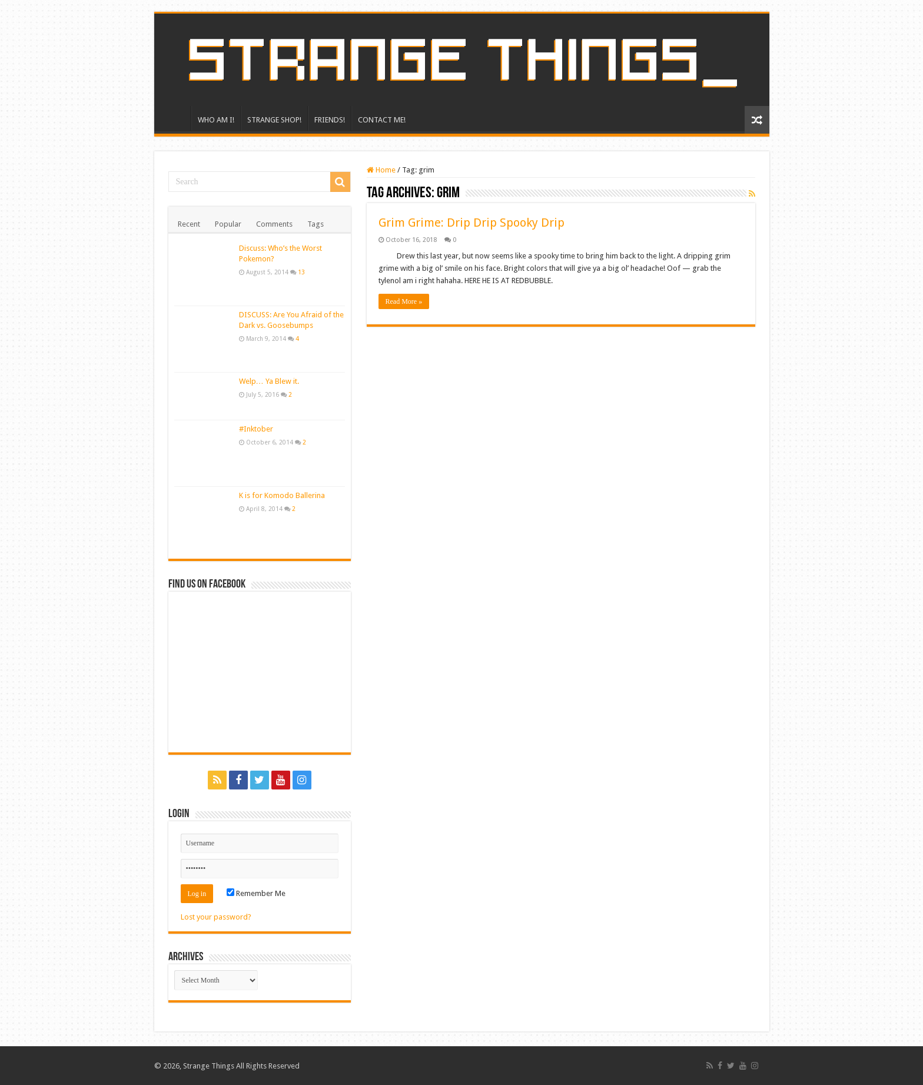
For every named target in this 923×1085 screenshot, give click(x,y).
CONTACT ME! (382, 119)
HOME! (175, 118)
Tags (315, 224)
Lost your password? (216, 917)
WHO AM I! (216, 119)
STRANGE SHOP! (274, 119)
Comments (274, 224)
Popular (228, 224)
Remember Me (256, 893)
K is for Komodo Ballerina (282, 495)
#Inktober (256, 428)
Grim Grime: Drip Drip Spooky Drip (472, 222)
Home (381, 169)
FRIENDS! (329, 119)
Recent (189, 224)
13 (301, 272)
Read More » (404, 301)
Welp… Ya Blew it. (269, 381)
